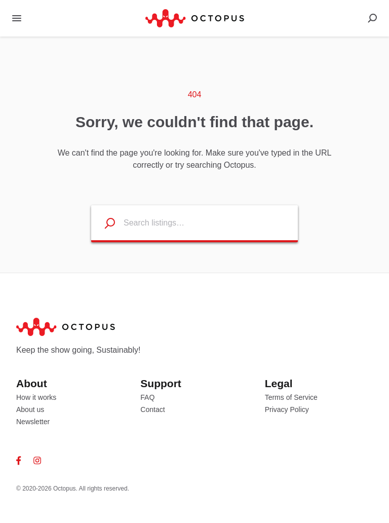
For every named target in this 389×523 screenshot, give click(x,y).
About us (30, 409)
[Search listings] (103, 222)
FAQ (147, 397)
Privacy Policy (287, 409)
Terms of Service (291, 397)
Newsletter (33, 422)
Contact (152, 409)
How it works (36, 397)
